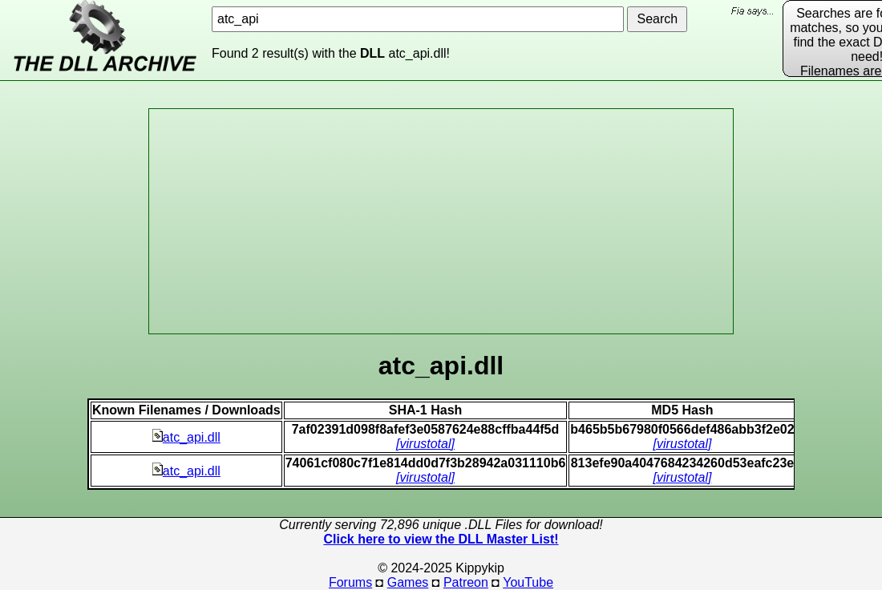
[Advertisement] (441, 221)
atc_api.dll (186, 437)
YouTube (528, 582)
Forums (350, 582)
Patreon (465, 582)
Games (408, 582)
